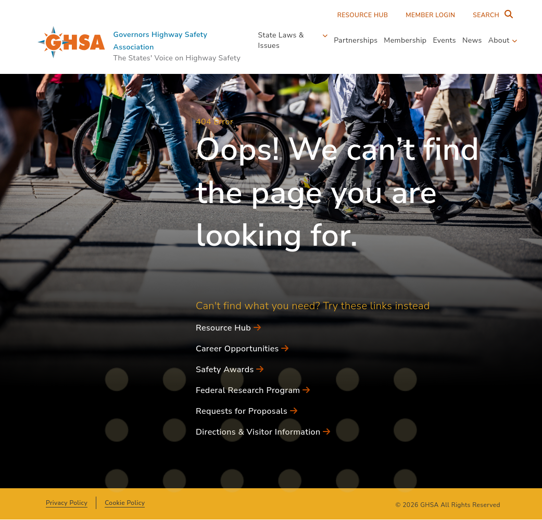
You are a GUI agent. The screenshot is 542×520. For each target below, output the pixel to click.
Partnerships (355, 40)
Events (444, 40)
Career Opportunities (242, 348)
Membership (405, 40)
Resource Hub (362, 15)
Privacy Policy (66, 503)
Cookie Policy (125, 503)
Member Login (430, 15)
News (472, 40)
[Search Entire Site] (490, 15)
